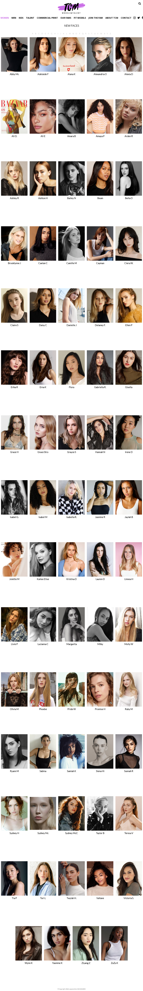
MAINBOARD (81, 989)
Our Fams (65, 17)
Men (13, 17)
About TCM (111, 17)
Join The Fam (96, 17)
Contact (126, 17)
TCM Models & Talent (71, 8)
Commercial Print (47, 17)
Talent (30, 17)
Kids (21, 17)
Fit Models (80, 17)
